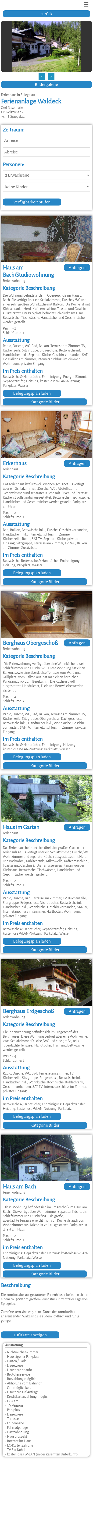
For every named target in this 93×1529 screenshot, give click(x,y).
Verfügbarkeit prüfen (31, 202)
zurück (46, 13)
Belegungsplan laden (32, 393)
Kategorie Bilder (44, 402)
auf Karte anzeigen (30, 1335)
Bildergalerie (46, 84)
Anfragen (77, 267)
